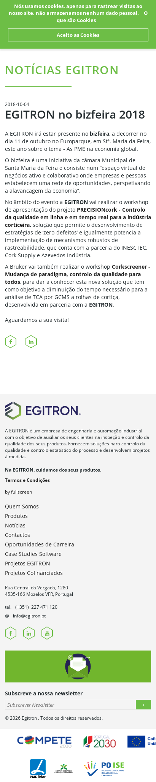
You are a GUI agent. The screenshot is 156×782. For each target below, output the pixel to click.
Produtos (16, 515)
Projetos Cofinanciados (34, 572)
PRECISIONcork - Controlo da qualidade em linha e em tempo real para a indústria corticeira (78, 217)
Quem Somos (22, 506)
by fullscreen (18, 492)
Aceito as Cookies (78, 35)
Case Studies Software (33, 553)
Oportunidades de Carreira (39, 544)
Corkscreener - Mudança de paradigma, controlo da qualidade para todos (77, 274)
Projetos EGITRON (27, 563)
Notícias (15, 525)
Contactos (17, 534)
